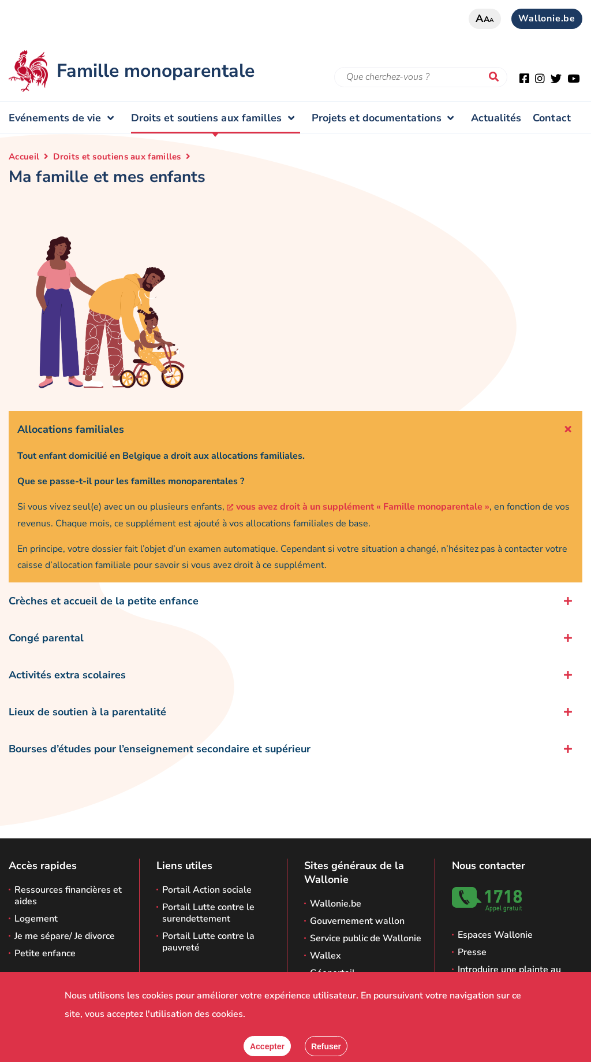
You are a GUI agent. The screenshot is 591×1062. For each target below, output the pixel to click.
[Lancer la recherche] (496, 77)
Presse (472, 952)
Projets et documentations (385, 118)
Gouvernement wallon (357, 921)
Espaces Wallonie (495, 935)
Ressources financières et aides (68, 895)
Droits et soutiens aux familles (215, 118)
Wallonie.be (546, 18)
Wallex (325, 955)
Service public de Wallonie (365, 938)
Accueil (24, 156)
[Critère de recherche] (420, 77)
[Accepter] (267, 1046)
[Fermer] (326, 1046)
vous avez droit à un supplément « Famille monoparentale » (362, 506)
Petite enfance (45, 953)
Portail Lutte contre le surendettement (208, 912)
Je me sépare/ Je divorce (64, 936)
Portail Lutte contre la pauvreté (208, 941)
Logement (36, 918)
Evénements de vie (64, 118)
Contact (552, 118)
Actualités (496, 118)
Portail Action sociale (207, 890)
